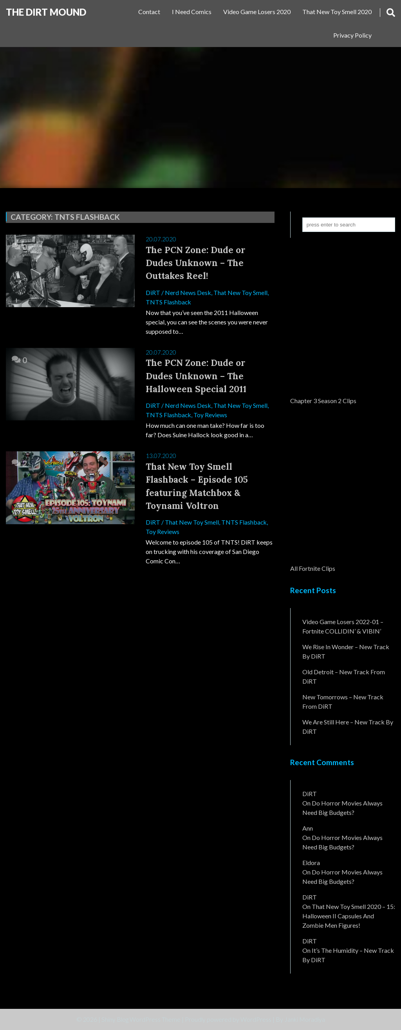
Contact (149, 11)
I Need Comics (191, 11)
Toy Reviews (211, 415)
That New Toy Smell (240, 292)
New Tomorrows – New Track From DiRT (342, 701)
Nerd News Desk (188, 292)
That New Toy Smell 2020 (337, 11)
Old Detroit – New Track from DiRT (343, 676)
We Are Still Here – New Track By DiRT (347, 726)
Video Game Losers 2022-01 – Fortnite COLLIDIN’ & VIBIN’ (342, 626)
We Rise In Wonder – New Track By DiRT (345, 651)
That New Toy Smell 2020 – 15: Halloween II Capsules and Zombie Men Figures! (348, 916)
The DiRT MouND (46, 12)
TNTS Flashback (168, 302)
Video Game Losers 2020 (257, 11)
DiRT (153, 292)
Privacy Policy (352, 35)
